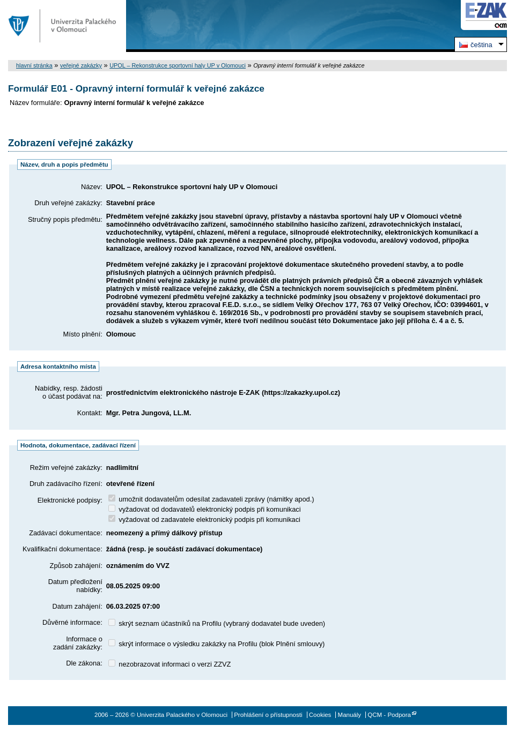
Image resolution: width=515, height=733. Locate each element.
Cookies (320, 715)
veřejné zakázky (81, 65)
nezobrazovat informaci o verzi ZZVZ (169, 664)
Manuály (350, 715)
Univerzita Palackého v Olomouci (63, 26)
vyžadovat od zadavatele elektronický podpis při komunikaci (204, 519)
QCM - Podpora (389, 715)
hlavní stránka (34, 65)
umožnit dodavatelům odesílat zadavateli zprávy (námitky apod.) (211, 499)
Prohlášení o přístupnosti (268, 715)
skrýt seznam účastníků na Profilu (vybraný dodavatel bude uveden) (216, 623)
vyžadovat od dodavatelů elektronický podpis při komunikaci (204, 509)
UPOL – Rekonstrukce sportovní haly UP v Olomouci (177, 65)
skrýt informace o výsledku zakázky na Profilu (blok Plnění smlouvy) (216, 644)
